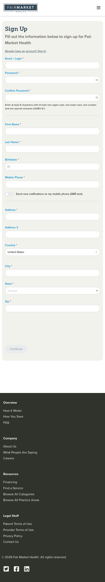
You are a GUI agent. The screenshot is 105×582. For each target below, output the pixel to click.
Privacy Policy (12, 536)
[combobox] (52, 252)
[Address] (52, 216)
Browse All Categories (18, 494)
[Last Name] (52, 149)
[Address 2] (52, 234)
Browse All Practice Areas (21, 500)
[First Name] (52, 131)
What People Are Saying (20, 452)
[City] (52, 273)
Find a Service (13, 488)
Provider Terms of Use (18, 530)
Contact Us (11, 541)
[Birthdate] (52, 166)
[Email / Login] (52, 65)
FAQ (6, 422)
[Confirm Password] (49, 97)
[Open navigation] (98, 7)
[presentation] (35, 330)
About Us (9, 446)
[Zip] (52, 308)
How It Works (12, 410)
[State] (52, 290)
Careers (8, 458)
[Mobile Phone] (52, 184)
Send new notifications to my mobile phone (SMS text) (49, 194)
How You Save (13, 416)
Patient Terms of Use (17, 523)
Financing (10, 482)
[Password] (49, 79)
